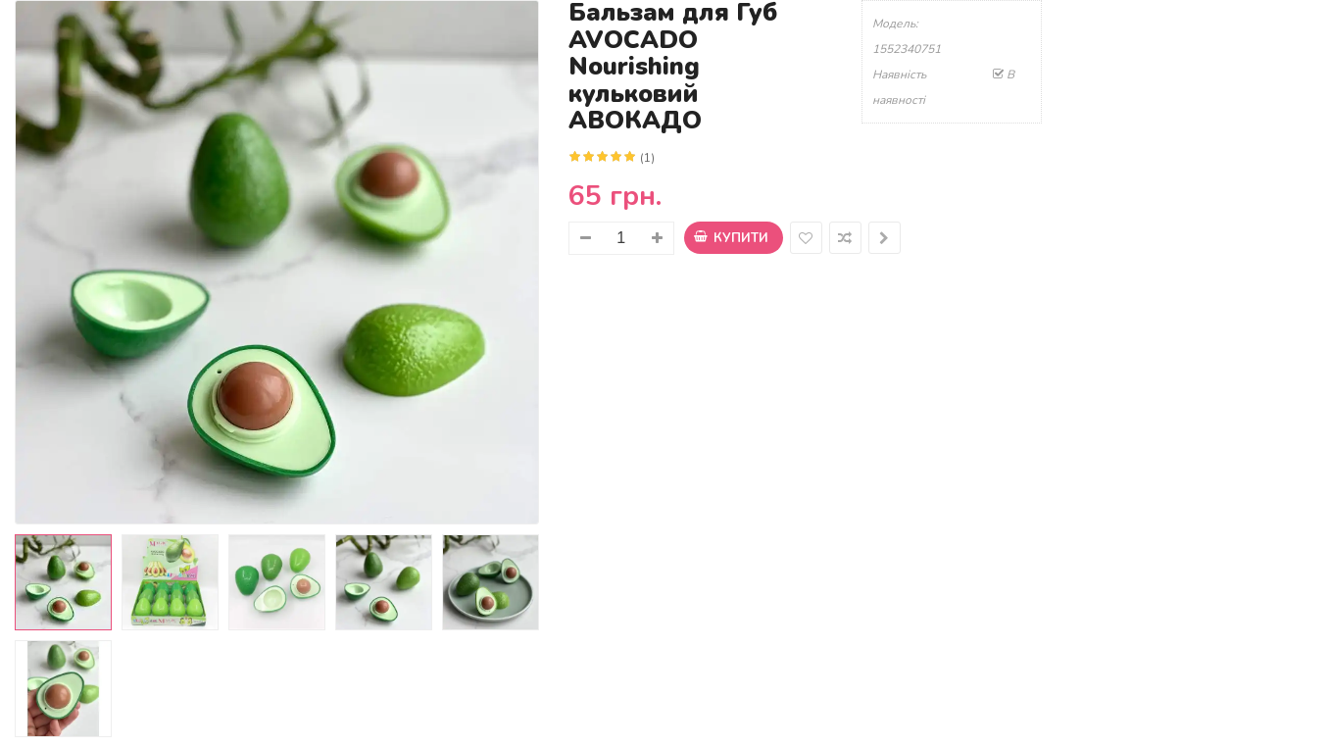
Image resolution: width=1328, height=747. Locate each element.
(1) (647, 158)
